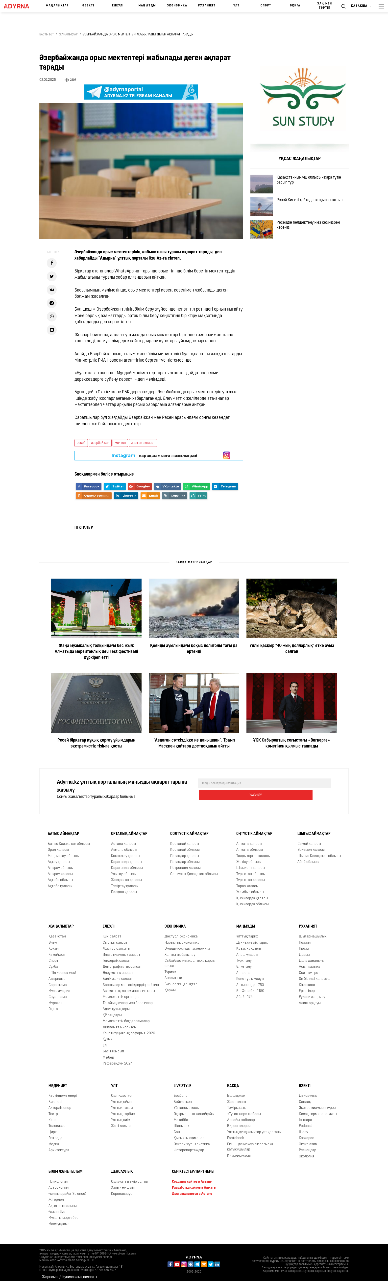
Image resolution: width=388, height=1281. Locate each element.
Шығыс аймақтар (314, 830)
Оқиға (295, 5)
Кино (52, 1116)
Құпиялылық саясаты (79, 1273)
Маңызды (147, 5)
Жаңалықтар (57, 5)
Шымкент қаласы (250, 864)
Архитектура (58, 1146)
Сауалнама (57, 993)
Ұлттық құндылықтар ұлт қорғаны (254, 1128)
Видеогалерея (238, 1122)
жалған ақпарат (143, 443)
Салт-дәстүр (121, 1092)
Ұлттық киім (120, 1116)
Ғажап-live (56, 1208)
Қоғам (53, 945)
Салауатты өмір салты (129, 1178)
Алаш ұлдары (247, 951)
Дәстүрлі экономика (181, 932)
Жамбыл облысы (250, 888)
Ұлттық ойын (121, 1098)
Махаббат (182, 1116)
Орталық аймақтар (129, 830)
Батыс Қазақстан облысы (69, 840)
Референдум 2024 (118, 1060)
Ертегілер (307, 987)
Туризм (170, 968)
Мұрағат (55, 999)
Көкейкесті (57, 951)
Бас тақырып (113, 1047)
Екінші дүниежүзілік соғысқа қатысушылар (250, 1143)
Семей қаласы (309, 840)
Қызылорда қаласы (252, 894)
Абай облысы (308, 858)
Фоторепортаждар (189, 1146)
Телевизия (56, 1122)
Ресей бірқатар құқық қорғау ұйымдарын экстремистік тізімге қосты (96, 743)
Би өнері (55, 1098)
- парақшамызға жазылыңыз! (154, 455)
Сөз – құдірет (309, 969)
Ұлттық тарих (247, 932)
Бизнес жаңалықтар (181, 980)
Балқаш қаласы (124, 888)
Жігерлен (56, 1196)
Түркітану (244, 957)
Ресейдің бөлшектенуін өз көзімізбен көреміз (314, 239)
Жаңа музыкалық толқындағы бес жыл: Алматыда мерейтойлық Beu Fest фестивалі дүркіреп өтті (96, 651)
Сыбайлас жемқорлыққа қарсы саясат (190, 959)
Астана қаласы (123, 840)
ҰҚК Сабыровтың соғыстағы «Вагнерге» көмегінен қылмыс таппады (291, 743)
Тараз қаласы (247, 882)
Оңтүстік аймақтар (254, 830)
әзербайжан (100, 443)
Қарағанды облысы (127, 864)
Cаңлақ (305, 1098)
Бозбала (181, 1092)
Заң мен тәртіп (324, 5)
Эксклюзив (308, 1140)
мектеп (120, 443)
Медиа (53, 1140)
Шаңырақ (181, 1122)
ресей (81, 443)
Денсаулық (308, 1092)
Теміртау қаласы (124, 882)
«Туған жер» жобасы (244, 1110)
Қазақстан (57, 932)
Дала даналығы (311, 957)
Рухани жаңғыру (312, 993)
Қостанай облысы (185, 846)
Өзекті (88, 5)
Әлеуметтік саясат (118, 969)
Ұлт (236, 5)
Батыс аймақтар (63, 830)
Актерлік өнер (59, 1104)
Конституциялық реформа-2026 (129, 1029)
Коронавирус (121, 1190)
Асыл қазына (309, 963)
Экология (306, 1152)
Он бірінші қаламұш (315, 975)
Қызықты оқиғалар (189, 1134)
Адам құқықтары (116, 1005)
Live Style (182, 1082)
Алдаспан (244, 969)
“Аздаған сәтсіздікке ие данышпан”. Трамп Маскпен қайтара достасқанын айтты (194, 743)
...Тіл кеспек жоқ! (62, 969)
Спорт (266, 5)
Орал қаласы (58, 846)
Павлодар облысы (185, 858)
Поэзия (305, 939)
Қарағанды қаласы (126, 858)
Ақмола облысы (124, 846)
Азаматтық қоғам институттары (129, 987)
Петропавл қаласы (185, 864)
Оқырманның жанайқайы (194, 1110)
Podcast (305, 1122)
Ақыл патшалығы (62, 1202)
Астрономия (58, 1184)
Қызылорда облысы (252, 900)
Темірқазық (236, 1104)
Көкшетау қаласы (125, 852)
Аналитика (173, 974)
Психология (58, 1178)
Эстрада (55, 1134)
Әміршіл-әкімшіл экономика (187, 945)
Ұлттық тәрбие (123, 1110)
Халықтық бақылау (180, 951)
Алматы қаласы (249, 840)
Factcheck (235, 1134)
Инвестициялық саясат (121, 951)
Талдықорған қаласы (253, 852)
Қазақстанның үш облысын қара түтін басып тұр (315, 182)
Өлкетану (244, 963)
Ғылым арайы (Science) (67, 1190)
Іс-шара (305, 1116)
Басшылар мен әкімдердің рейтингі (131, 981)
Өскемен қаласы (311, 846)
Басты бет (46, 34)
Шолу (303, 1128)
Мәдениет (57, 1082)
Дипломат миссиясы (120, 1023)
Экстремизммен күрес (317, 1104)
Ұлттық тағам (122, 1104)
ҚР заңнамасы (239, 1152)
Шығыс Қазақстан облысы (319, 852)
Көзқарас (306, 1134)
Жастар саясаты (116, 945)
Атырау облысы (60, 864)
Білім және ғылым (65, 1168)
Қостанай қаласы (184, 840)
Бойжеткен (183, 1098)
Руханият (207, 5)
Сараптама (57, 981)
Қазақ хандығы (248, 945)
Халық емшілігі (123, 1184)
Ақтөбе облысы (60, 876)
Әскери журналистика (192, 1140)
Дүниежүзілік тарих (252, 939)
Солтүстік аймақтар (189, 830)
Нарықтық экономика (182, 939)
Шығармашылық (312, 932)
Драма (304, 951)
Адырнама (57, 975)
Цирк (52, 1128)
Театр (53, 1110)
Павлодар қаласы (184, 852)
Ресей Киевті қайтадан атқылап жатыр (315, 208)
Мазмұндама (59, 1220)
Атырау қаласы (60, 870)
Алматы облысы (249, 846)
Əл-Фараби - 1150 (250, 987)
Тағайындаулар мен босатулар (128, 999)
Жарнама (50, 1273)
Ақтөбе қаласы (60, 882)
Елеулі (118, 5)
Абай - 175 (244, 993)
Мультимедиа (59, 987)
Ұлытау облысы (123, 870)
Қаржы (170, 986)
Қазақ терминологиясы (318, 1110)
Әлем (52, 939)
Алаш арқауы (310, 999)
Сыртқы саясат (115, 939)
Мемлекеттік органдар (121, 993)
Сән (177, 1128)
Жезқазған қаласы (126, 876)
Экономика (177, 5)
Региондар (307, 1146)
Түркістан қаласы (250, 876)
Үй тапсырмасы (186, 1104)
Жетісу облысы (248, 858)
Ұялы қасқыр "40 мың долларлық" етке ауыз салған (291, 648)
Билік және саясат (118, 975)
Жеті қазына (121, 1122)
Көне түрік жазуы (250, 975)
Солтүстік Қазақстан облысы (194, 870)
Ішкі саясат (112, 932)
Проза (304, 945)
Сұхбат (54, 963)
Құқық (107, 1035)
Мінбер (108, 1054)
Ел (105, 1041)
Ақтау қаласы (59, 858)
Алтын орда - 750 (250, 981)
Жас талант (236, 1098)
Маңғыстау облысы (63, 852)
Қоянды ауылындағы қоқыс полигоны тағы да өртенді (194, 648)
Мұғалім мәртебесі (63, 1214)
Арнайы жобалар (241, 1116)
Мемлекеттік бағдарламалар (126, 1017)
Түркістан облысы (251, 870)
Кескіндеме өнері (62, 1092)
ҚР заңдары (112, 1011)
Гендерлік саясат (117, 957)
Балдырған (236, 1092)
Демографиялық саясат (122, 963)
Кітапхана (307, 981)
